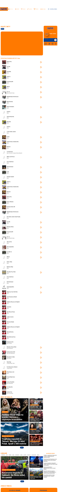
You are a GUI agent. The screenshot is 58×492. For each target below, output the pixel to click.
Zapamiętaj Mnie (10, 286)
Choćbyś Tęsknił (10, 176)
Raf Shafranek (12, 353)
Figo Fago (9, 361)
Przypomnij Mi (10, 81)
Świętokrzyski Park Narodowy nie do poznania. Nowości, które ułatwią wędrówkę (50, 460)
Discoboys (11, 393)
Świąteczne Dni (10, 341)
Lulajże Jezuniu (10, 316)
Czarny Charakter (10, 382)
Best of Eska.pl (7, 397)
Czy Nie (8, 66)
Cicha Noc (9, 306)
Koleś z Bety (9, 261)
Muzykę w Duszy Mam (11, 346)
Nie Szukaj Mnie (10, 246)
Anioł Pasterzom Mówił (12, 296)
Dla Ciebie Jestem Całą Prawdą (13, 216)
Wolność (9, 191)
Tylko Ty (8, 76)
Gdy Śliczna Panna (11, 311)
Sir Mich (8, 363)
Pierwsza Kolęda (10, 321)
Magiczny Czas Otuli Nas (12, 291)
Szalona (8, 111)
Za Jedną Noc (10, 387)
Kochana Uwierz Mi (11, 206)
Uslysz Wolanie (10, 201)
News (10, 358)
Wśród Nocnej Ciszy (11, 336)
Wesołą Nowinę (10, 331)
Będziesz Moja (10, 266)
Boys (2, 28)
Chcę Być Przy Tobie (11, 271)
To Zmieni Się (10, 151)
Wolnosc (9, 146)
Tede (13, 363)
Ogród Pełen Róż (10, 116)
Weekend (11, 348)
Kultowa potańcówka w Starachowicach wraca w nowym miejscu (50, 468)
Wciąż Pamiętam (10, 106)
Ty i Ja (8, 91)
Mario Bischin (9, 238)
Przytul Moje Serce (11, 376)
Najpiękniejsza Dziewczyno (12, 96)
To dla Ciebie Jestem (11, 131)
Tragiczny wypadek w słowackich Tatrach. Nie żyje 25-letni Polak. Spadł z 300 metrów (50, 464)
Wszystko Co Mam (11, 356)
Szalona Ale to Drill (11, 351)
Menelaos (11, 383)
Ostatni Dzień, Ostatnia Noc (13, 141)
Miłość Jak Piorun (11, 156)
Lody (8, 171)
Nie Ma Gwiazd (10, 166)
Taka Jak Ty (9, 241)
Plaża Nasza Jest (10, 371)
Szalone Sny (9, 392)
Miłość (8, 86)
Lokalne (4, 453)
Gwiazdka (9, 71)
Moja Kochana (10, 101)
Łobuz (8, 136)
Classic (10, 343)
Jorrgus (8, 368)
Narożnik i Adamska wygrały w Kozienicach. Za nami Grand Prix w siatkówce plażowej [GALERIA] (50, 472)
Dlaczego (9, 121)
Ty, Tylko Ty (9, 251)
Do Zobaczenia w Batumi (12, 366)
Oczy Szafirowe (10, 161)
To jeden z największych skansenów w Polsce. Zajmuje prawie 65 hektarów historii (50, 456)
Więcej (22, 447)
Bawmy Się (9, 61)
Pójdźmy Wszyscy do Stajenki (13, 301)
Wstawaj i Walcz (10, 226)
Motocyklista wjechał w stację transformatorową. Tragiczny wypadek (49, 476)
